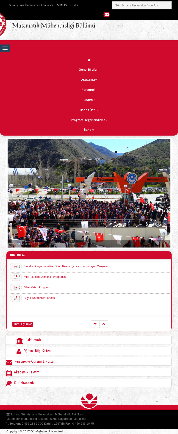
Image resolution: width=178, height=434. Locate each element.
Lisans (89, 100)
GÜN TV (62, 5)
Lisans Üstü (89, 110)
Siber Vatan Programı (37, 287)
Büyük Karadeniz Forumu (39, 298)
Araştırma (89, 80)
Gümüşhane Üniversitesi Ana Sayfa (31, 5)
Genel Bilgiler (88, 69)
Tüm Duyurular (23, 324)
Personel (89, 90)
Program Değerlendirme (89, 120)
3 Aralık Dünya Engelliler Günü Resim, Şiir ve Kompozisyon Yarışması (66, 266)
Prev (11, 193)
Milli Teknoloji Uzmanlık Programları (45, 276)
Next (167, 193)
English (74, 5)
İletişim (89, 130)
